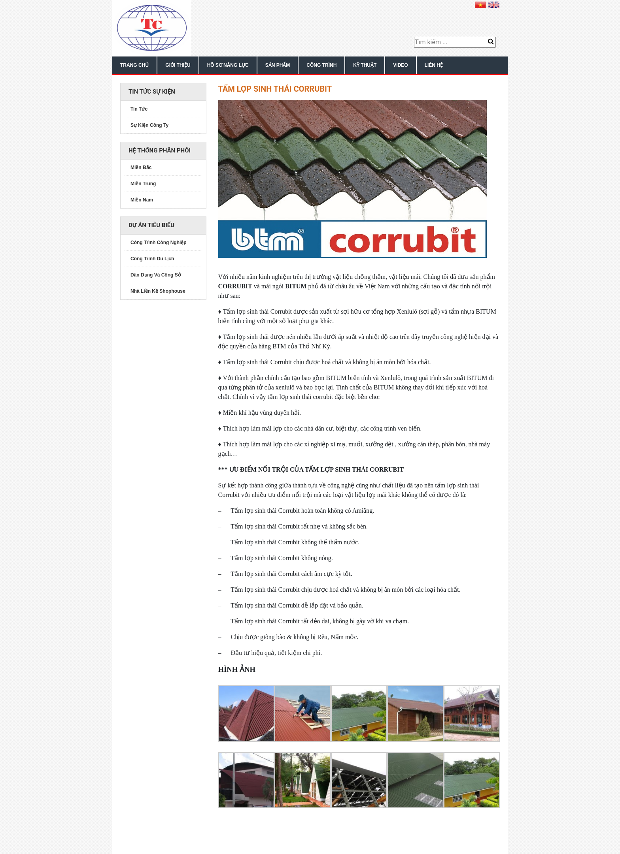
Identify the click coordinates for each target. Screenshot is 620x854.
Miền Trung (143, 183)
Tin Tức (138, 109)
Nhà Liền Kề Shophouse (157, 291)
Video (400, 65)
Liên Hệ (434, 65)
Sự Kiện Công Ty (149, 125)
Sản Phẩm (277, 65)
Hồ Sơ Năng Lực (228, 65)
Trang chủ (134, 65)
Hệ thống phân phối (160, 150)
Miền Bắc (140, 167)
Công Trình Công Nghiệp (158, 242)
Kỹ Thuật (364, 65)
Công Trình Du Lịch (152, 258)
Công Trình (321, 65)
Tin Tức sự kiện (152, 91)
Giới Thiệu (177, 65)
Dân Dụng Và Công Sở (155, 275)
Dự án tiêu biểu (151, 225)
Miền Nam (141, 200)
